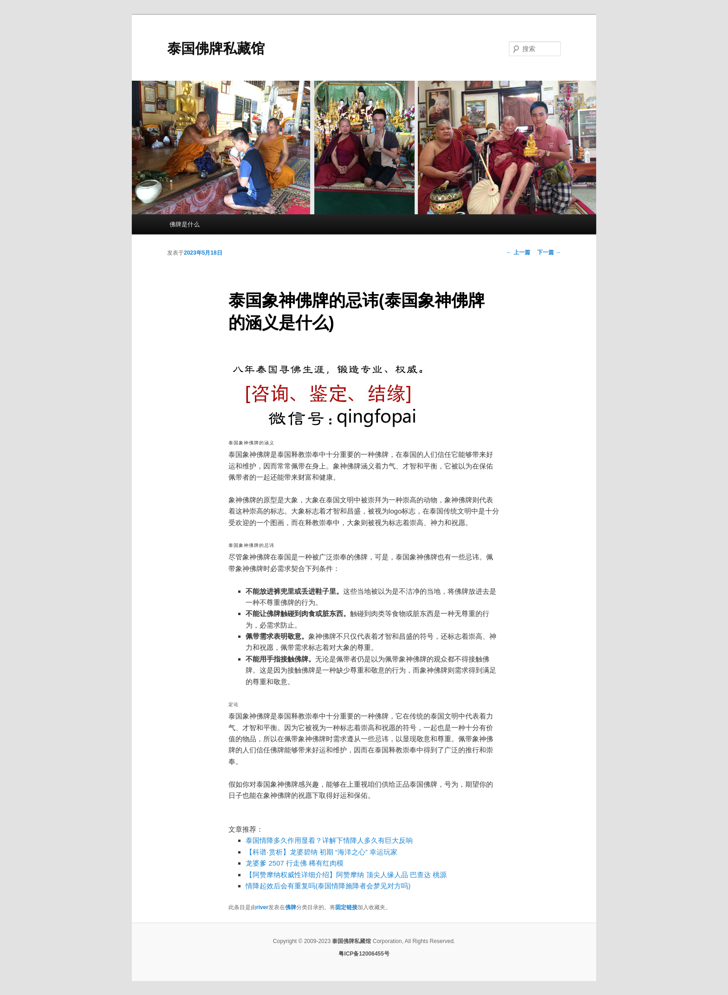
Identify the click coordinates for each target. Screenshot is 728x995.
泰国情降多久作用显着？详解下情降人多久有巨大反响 (329, 840)
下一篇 (549, 252)
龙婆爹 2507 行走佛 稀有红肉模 (295, 863)
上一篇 (518, 252)
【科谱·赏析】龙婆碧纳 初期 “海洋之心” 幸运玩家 (321, 852)
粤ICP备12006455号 (363, 953)
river (262, 907)
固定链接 (346, 907)
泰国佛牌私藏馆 (216, 48)
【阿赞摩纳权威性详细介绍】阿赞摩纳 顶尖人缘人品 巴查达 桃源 (346, 875)
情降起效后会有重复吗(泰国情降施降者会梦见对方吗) (328, 886)
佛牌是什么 (184, 224)
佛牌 (290, 907)
